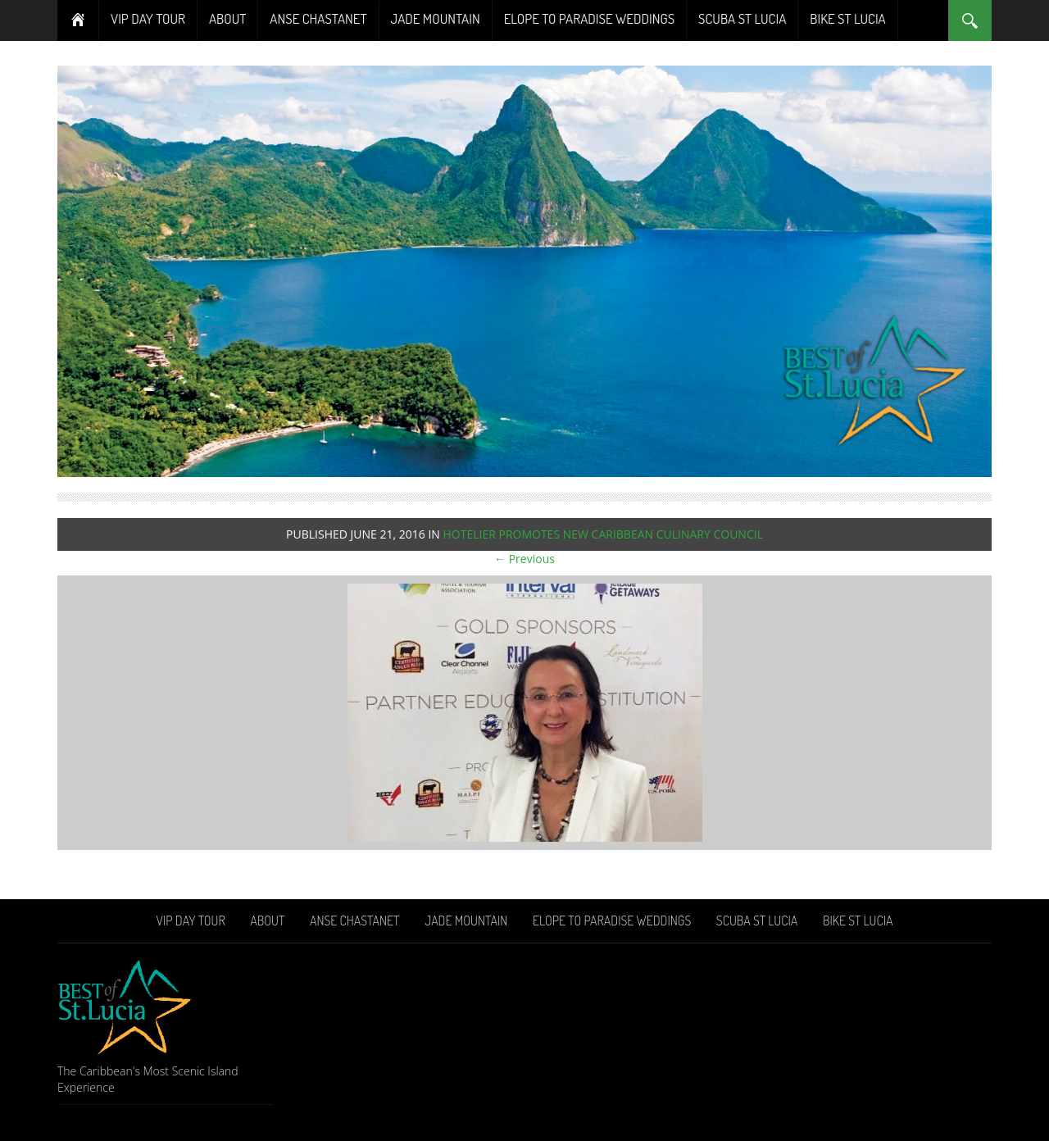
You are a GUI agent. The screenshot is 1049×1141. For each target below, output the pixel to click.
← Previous (524, 558)
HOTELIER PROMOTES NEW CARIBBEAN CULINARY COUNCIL (602, 534)
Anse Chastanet (318, 18)
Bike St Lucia (847, 18)
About (227, 18)
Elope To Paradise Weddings (589, 18)
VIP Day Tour (148, 18)
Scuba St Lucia (742, 18)
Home (78, 20)
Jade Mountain (435, 18)
